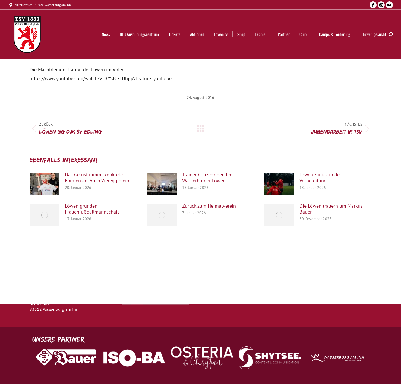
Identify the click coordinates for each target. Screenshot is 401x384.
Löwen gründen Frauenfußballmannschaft (92, 209)
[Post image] (44, 184)
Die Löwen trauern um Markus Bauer (331, 209)
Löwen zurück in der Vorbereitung (320, 178)
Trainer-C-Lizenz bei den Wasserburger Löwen (207, 178)
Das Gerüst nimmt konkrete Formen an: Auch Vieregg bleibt (98, 178)
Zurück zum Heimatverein (209, 206)
